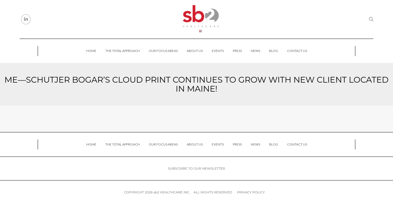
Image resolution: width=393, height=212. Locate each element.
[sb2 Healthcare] (200, 19)
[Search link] (371, 19)
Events (218, 51)
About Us (195, 51)
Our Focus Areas (163, 51)
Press (237, 51)
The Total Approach (122, 51)
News (255, 51)
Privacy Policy (251, 192)
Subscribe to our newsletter (196, 168)
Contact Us (297, 51)
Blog (273, 51)
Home (91, 51)
